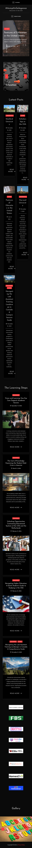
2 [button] (6, 48)
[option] (16, 38)
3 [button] (6, 51)
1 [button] (6, 45)
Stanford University (9, 121)
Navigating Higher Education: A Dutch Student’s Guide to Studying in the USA (16, 586)
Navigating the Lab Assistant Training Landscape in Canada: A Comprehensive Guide (16, 647)
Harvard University (22, 202)
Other (7, 29)
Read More (12, 46)
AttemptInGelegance (16, 8)
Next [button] (25, 38)
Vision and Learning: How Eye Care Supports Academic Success (16, 400)
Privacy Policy (21, 845)
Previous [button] (23, 38)
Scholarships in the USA (22, 121)
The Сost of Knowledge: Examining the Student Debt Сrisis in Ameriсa (16, 463)
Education (11, 85)
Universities (9, 115)
